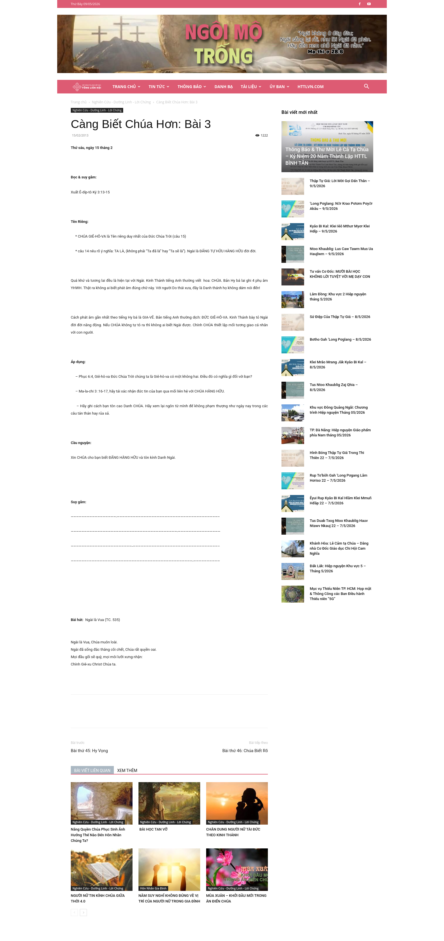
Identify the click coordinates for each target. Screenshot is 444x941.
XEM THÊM (127, 770)
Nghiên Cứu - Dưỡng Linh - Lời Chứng (121, 102)
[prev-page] (74, 912)
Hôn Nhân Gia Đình (153, 888)
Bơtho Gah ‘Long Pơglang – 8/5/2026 (340, 339)
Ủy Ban (279, 86)
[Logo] (90, 87)
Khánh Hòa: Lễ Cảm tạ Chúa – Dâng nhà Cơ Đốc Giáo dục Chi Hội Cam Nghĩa (339, 548)
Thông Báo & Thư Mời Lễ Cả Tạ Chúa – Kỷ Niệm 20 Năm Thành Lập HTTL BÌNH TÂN (327, 156)
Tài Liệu (251, 86)
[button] (366, 87)
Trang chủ (79, 102)
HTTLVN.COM (311, 86)
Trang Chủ (126, 86)
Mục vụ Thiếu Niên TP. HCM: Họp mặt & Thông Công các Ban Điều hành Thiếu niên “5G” (340, 593)
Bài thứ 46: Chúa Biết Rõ (245, 750)
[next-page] (83, 912)
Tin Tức (159, 86)
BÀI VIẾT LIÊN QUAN (92, 770)
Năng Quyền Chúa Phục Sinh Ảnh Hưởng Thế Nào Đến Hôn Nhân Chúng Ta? (98, 835)
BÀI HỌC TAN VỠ (152, 829)
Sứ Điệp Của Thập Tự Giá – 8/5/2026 (340, 317)
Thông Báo (192, 86)
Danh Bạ (223, 86)
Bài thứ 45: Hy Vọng (89, 750)
